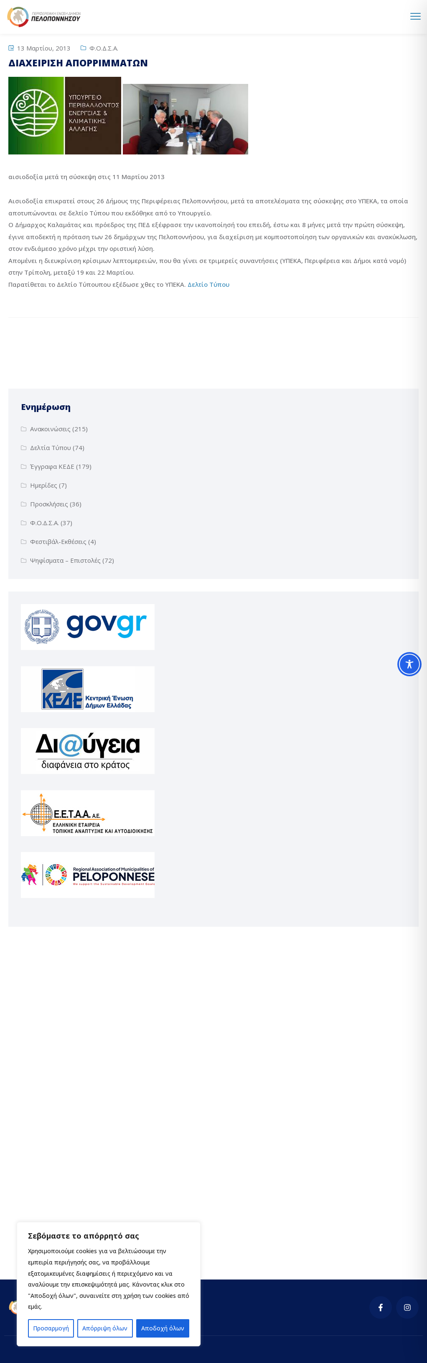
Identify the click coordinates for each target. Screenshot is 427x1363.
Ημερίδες (43, 485)
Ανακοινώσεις (50, 429)
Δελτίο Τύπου (209, 284)
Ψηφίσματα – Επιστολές (65, 560)
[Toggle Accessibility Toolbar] (409, 664)
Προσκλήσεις (49, 504)
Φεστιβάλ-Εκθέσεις (58, 541)
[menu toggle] (415, 16)
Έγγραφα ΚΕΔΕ (52, 466)
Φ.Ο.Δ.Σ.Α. (103, 48)
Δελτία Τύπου (50, 447)
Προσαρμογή (51, 1328)
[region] (109, 1284)
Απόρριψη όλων (104, 1328)
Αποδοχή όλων (162, 1328)
